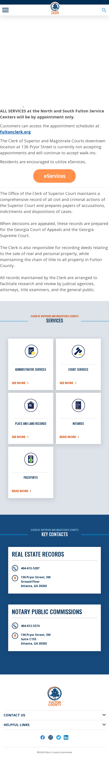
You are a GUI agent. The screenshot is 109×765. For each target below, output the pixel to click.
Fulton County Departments (26, 81)
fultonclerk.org (15, 131)
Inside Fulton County (44, 75)
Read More (72, 437)
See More (31, 383)
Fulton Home (16, 75)
